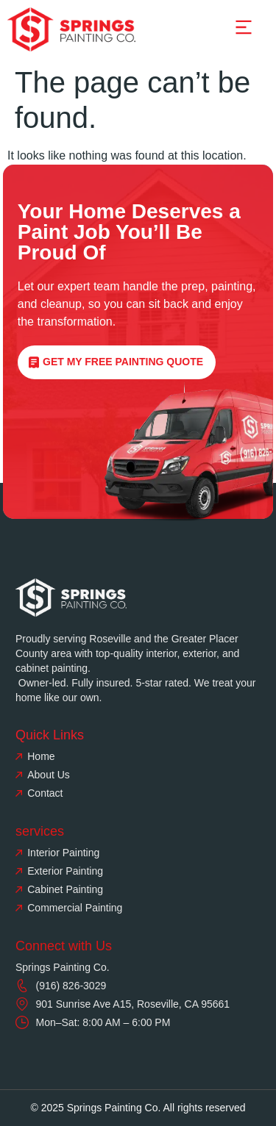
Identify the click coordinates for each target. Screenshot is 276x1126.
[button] (243, 29)
